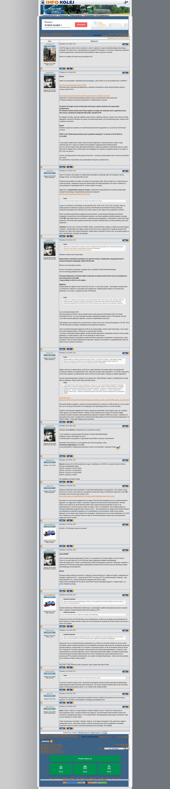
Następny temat (124, 34)
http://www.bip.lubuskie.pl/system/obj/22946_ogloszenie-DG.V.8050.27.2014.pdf (84, 96)
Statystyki (108, 778)
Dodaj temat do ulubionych (122, 744)
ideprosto (49, 630)
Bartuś (49, 171)
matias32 (49, 72)
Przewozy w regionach (77, 34)
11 (118, 35)
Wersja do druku (125, 745)
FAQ (77, 778)
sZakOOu (49, 44)
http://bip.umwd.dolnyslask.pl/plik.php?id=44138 (74, 194)
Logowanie (65, 778)
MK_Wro (49, 707)
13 (122, 35)
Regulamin (72, 778)
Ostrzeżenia (100, 778)
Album (119, 778)
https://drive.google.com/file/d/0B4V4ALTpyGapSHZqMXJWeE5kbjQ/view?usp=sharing (86, 496)
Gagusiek (49, 460)
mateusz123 (49, 671)
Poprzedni (104, 35)
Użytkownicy (92, 778)
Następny (126, 35)
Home (51, 778)
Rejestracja (57, 778)
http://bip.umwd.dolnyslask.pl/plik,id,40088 (72, 85)
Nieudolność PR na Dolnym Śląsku (61, 35)
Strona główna (45, 34)
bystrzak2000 (48, 524)
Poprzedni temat (113, 34)
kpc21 (49, 694)
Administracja (84, 778)
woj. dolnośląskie (53, 737)
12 (120, 35)
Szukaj (114, 778)
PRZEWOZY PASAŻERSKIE (59, 34)
